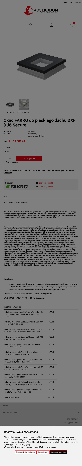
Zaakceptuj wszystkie (58, 452)
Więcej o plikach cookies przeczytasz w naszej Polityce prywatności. (30, 447)
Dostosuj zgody (43, 452)
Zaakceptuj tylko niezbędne (25, 452)
